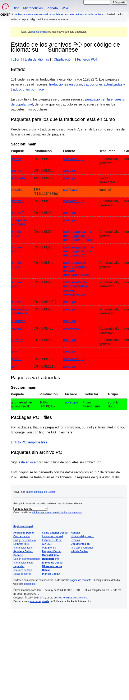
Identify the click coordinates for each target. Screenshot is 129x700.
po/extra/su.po (73, 159)
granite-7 (17, 201)
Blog (16, 8)
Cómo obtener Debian (55, 532)
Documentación (80, 543)
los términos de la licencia (73, 597)
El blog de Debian (52, 562)
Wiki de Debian (79, 551)
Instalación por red (52, 536)
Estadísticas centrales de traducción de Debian (76, 14)
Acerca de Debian (23, 532)
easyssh (17, 328)
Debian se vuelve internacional (31, 14)
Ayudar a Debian (23, 551)
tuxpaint (17, 189)
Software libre (21, 543)
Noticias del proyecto (82, 536)
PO (105, 14)
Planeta (52, 8)
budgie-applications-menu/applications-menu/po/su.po (78, 251)
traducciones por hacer (28, 89)
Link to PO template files (29, 442)
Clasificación (63, 59)
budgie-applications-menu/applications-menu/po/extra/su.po (78, 235)
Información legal (22, 547)
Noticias (76, 532)
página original (39, 31)
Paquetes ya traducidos (35, 377)
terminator (18, 178)
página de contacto (80, 580)
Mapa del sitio (50, 555)
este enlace (27, 462)
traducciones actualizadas (103, 84)
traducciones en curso (65, 84)
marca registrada (39, 601)
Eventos (75, 540)
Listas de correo (22, 573)
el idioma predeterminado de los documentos (57, 512)
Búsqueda (48, 558)
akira (14, 351)
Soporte (18, 555)
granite (16, 159)
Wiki (65, 8)
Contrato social (21, 536)
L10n (16, 59)
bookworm (18, 302)
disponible (29, 583)
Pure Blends (49, 547)
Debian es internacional (26, 558)
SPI (42, 597)
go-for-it (16, 359)
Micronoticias (33, 8)
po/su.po (69, 170)
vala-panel (18, 321)
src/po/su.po (72, 189)
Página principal (23, 526)
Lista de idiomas (37, 59)
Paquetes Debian (51, 551)
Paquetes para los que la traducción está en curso (63, 119)
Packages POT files (31, 417)
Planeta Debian (51, 573)
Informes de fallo (22, 570)
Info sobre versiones (82, 547)
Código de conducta (24, 540)
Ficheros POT (87, 59)
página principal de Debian (40, 491)
